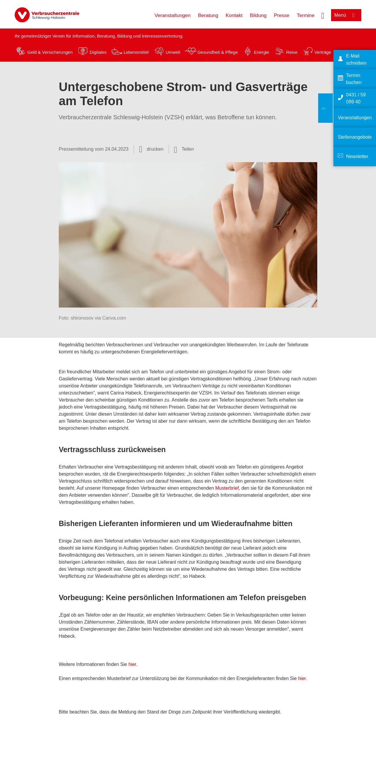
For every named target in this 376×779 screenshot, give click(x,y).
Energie (261, 52)
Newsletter (357, 156)
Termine (305, 15)
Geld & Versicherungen (50, 52)
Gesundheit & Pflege (217, 52)
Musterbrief (227, 488)
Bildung (258, 15)
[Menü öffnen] (346, 15)
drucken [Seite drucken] (155, 149)
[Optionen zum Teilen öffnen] (184, 149)
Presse (281, 15)
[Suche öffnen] (322, 15)
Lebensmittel (136, 52)
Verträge (323, 52)
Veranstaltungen (173, 15)
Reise (291, 52)
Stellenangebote (355, 137)
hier (132, 664)
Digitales (98, 52)
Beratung (208, 15)
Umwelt (173, 52)
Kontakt (234, 15)
